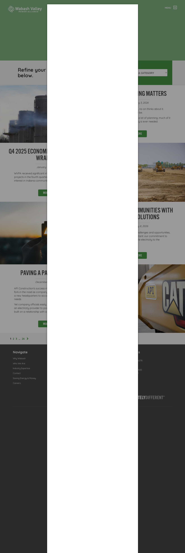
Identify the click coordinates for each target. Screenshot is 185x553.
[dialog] (92, 14)
